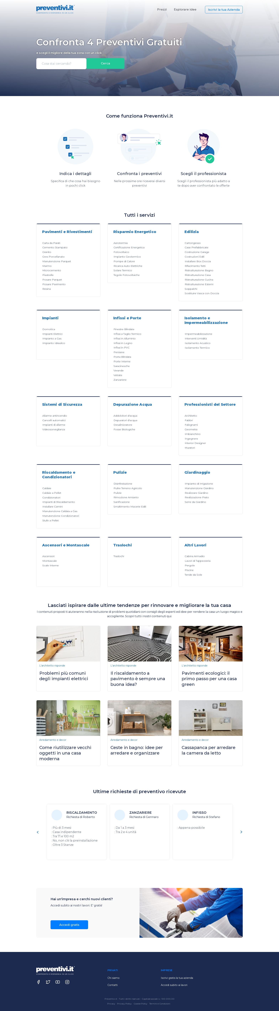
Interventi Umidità (196, 338)
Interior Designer (195, 443)
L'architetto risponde (52, 665)
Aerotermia (121, 243)
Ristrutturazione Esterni (199, 284)
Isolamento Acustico (197, 343)
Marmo (47, 266)
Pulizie (118, 492)
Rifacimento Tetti (195, 266)
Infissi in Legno (123, 343)
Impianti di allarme (53, 424)
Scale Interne (50, 565)
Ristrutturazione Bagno (199, 270)
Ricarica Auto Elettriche (128, 266)
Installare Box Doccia (198, 261)
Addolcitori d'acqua (125, 415)
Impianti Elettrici (52, 333)
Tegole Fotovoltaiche (127, 275)
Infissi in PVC (122, 347)
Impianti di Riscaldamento (58, 502)
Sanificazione (122, 502)
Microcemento (51, 270)
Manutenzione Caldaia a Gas (59, 511)
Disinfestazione (123, 483)
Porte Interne (122, 361)
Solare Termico (123, 270)
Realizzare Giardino (196, 492)
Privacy (111, 1003)
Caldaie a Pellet (51, 492)
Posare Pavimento (54, 284)
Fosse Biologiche (124, 429)
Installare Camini (52, 506)
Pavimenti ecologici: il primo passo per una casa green (209, 679)
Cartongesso (193, 243)
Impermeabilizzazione (198, 333)
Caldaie (46, 488)
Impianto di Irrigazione (199, 483)
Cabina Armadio (195, 556)
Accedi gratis (69, 925)
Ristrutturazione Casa (198, 275)
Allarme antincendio (54, 415)
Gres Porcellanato (53, 256)
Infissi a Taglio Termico (127, 333)
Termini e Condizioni (159, 1003)
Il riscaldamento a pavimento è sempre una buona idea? (137, 679)
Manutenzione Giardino (199, 488)
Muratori (190, 447)
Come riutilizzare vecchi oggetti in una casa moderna (65, 753)
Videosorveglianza (53, 429)
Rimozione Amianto (126, 497)
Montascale (49, 560)
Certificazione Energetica (129, 247)
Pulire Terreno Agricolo (128, 488)
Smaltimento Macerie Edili (130, 506)
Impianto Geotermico (127, 256)
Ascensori (48, 556)
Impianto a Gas (51, 338)
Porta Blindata (122, 356)
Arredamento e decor (52, 740)
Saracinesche (122, 366)
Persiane (119, 352)
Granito (46, 252)
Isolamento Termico (197, 347)
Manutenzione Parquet (56, 261)
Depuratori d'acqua (125, 420)
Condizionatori (51, 497)
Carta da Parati (51, 243)
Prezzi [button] (162, 9)
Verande (119, 370)
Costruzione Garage (197, 252)
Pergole (190, 565)
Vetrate (118, 375)
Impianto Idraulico (53, 343)
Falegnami (191, 424)
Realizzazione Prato (197, 497)
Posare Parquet (52, 279)
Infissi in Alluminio (125, 338)
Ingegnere (191, 438)
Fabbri (189, 420)
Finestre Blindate (124, 329)
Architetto (191, 415)
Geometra (191, 429)
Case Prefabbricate (196, 247)
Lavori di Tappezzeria (197, 560)
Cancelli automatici (54, 420)
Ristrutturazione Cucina (199, 279)
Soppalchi (191, 288)
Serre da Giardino (195, 502)
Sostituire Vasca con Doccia (202, 293)
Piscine (189, 570)
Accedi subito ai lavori (174, 985)
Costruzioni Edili (194, 256)
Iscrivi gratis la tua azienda (177, 978)
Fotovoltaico (121, 252)
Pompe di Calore (124, 261)
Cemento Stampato (54, 247)
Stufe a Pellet (50, 520)
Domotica (48, 329)
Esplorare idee (185, 9)
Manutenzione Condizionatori (60, 515)
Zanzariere (120, 379)
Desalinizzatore (123, 424)
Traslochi (119, 556)
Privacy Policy (124, 1003)
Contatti (112, 985)
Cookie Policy (141, 1003)
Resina (46, 288)
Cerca (105, 63)
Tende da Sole (193, 574)
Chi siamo (113, 978)
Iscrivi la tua (224, 9)
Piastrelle (48, 275)
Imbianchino (193, 434)
